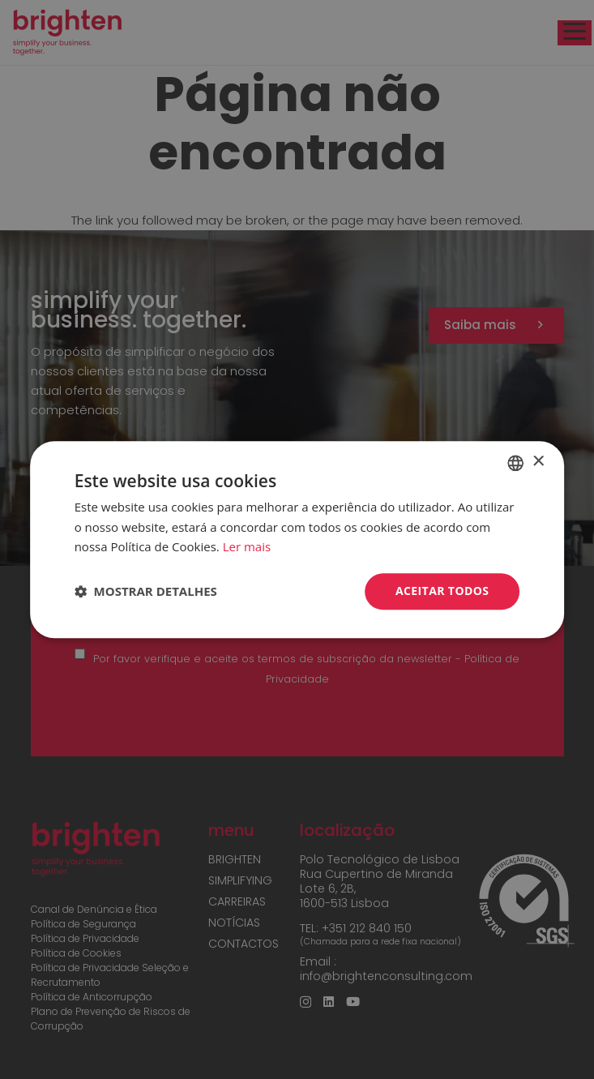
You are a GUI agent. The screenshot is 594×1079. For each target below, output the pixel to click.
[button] (146, 591)
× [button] (538, 462)
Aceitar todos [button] (442, 590)
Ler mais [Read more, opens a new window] (247, 547)
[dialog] (297, 539)
